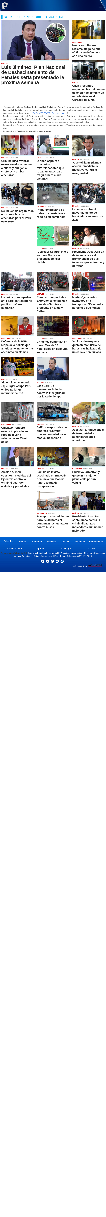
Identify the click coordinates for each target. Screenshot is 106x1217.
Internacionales (96, 541)
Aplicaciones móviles (72, 553)
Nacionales (80, 541)
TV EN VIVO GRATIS (41, 113)
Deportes (40, 548)
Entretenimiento (14, 548)
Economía (37, 541)
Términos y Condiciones (94, 553)
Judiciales (51, 541)
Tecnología (66, 548)
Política (22, 541)
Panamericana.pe (59, 113)
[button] (101, 6)
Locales (65, 541)
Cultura (91, 548)
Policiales (8, 541)
